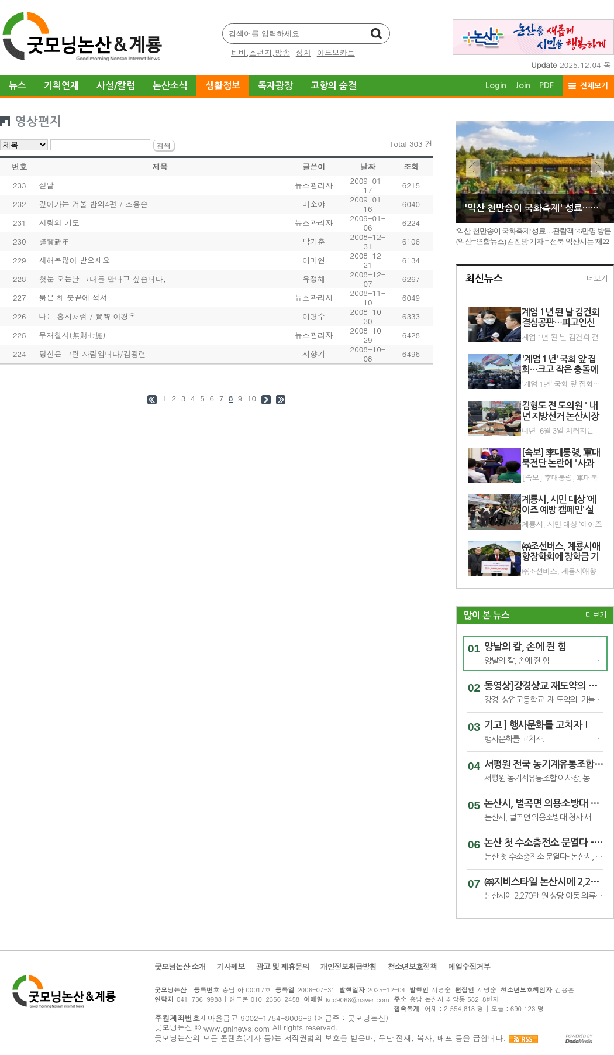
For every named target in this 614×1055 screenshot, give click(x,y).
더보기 (597, 279)
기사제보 (231, 967)
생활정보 (222, 85)
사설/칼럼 (115, 85)
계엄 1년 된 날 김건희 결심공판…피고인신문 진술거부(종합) (560, 318)
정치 (303, 52)
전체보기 (594, 86)
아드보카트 (336, 52)
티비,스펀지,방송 (260, 52)
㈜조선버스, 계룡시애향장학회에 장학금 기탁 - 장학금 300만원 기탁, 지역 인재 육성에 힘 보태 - (561, 552)
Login (495, 85)
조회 (411, 166)
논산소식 (170, 85)
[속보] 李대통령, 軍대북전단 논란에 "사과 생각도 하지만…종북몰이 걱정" (561, 458)
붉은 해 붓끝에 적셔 (73, 297)
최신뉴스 (484, 279)
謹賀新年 (54, 241)
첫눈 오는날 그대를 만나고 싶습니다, (102, 278)
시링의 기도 (59, 222)
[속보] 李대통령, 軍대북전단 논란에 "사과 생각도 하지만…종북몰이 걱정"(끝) (561, 477)
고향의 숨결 (334, 85)
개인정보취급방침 (348, 967)
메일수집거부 (469, 967)
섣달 (46, 185)
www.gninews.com (236, 1028)
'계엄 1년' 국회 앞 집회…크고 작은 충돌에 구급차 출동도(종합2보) (560, 365)
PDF (546, 85)
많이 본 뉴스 (486, 615)
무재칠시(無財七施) (72, 335)
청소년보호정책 (412, 967)
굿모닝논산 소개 (179, 967)
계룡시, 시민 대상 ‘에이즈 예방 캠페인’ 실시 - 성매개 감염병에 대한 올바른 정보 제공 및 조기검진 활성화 (561, 505)
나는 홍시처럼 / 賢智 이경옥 (87, 316)
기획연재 (61, 85)
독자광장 (275, 85)
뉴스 (17, 85)
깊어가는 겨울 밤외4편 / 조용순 (93, 203)
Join (522, 85)
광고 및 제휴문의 (282, 967)
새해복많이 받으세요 (74, 260)
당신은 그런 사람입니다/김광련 (92, 353)
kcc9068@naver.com (357, 999)
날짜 (367, 166)
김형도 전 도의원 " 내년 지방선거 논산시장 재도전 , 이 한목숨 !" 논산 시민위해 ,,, (560, 411)
